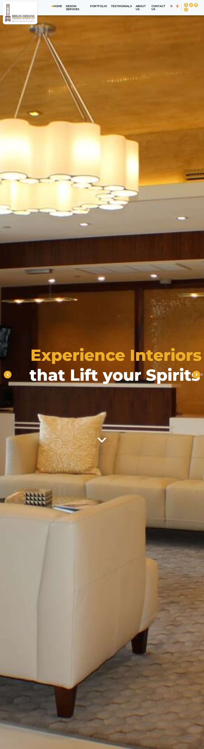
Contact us (158, 8)
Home (57, 6)
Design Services (72, 8)
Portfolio (98, 6)
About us (141, 8)
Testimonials (121, 6)
